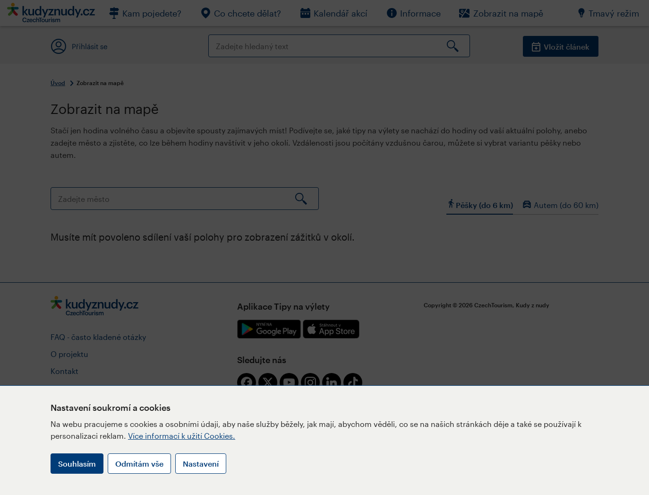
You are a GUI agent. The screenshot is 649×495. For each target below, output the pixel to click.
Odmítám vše (139, 463)
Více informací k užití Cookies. (181, 435)
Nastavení (201, 463)
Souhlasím (77, 463)
